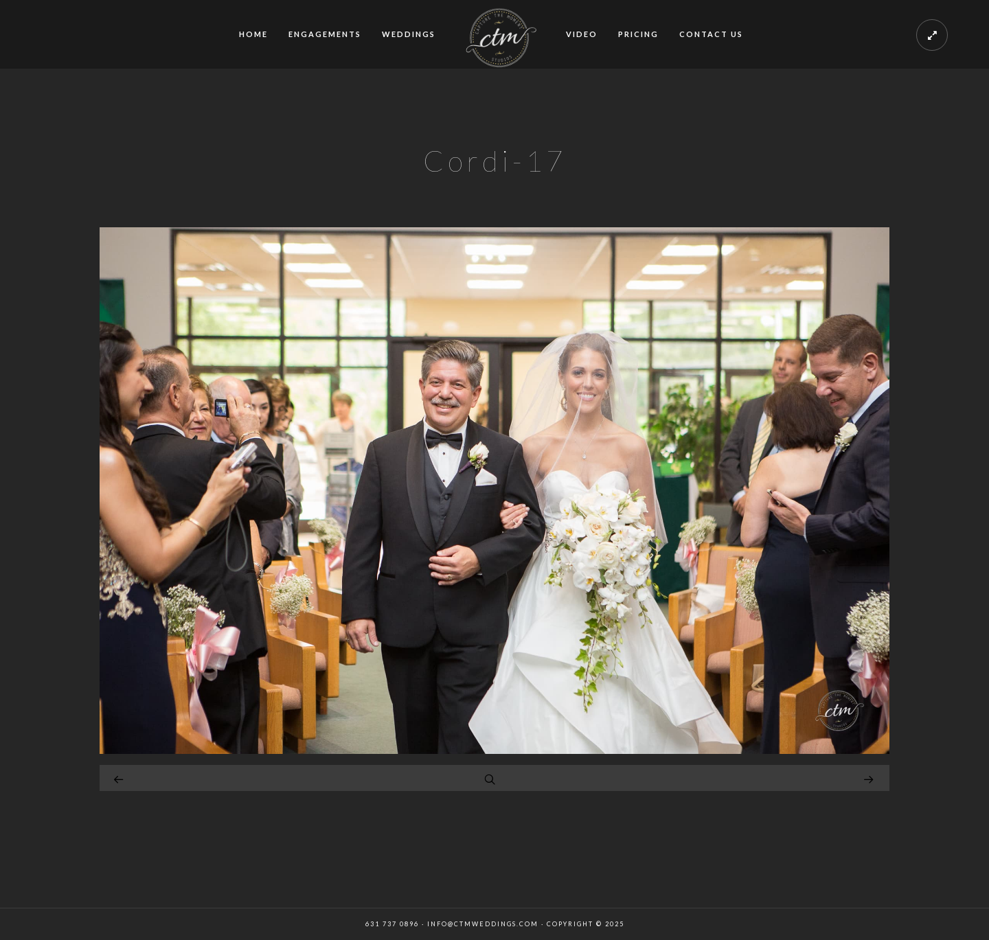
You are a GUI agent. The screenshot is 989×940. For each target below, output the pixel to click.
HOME (253, 34)
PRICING (638, 34)
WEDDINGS (408, 34)
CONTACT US (711, 34)
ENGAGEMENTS (324, 34)
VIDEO (582, 34)
